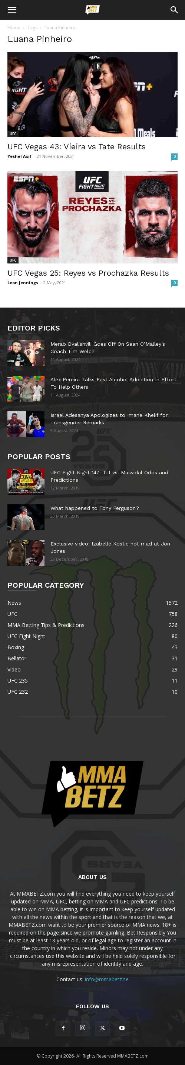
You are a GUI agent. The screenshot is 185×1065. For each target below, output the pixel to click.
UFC (13, 133)
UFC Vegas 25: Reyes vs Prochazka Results (88, 273)
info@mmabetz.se (107, 979)
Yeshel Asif (19, 156)
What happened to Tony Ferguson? (94, 508)
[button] (12, 10)
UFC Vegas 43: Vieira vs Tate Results (76, 146)
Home (13, 27)
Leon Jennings (22, 282)
